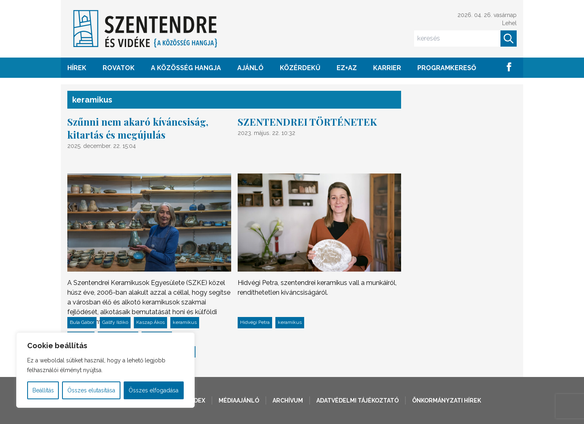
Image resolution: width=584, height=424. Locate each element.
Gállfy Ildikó (115, 322)
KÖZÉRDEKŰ (300, 68)
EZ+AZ (347, 68)
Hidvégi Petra (255, 322)
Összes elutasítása (91, 390)
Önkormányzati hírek (446, 400)
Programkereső (446, 68)
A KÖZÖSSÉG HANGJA (186, 68)
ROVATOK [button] (119, 68)
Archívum (288, 400)
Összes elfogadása (153, 390)
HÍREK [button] (76, 68)
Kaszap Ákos (150, 322)
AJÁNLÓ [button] (250, 68)
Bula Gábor (82, 322)
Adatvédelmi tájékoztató (357, 400)
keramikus (185, 322)
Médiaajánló (239, 400)
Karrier (387, 68)
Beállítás (43, 390)
